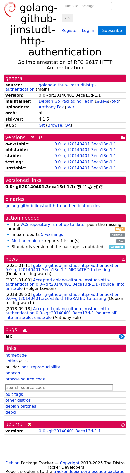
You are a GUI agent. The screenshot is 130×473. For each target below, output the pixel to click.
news (11, 259)
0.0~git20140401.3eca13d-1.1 (85, 144)
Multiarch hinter (28, 240)
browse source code (25, 379)
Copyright (69, 463)
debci (10, 412)
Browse (55, 125)
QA (68, 125)
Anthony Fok (51, 107)
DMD (115, 101)
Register (70, 30)
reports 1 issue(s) (65, 241)
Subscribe (112, 30)
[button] (8, 224)
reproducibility (45, 367)
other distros (18, 400)
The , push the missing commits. (65, 227)
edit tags (14, 394)
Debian (12, 463)
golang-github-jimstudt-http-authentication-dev (53, 205)
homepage (16, 355)
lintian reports (65, 235)
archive (102, 101)
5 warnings (52, 234)
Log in (88, 30)
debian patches (20, 406)
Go (67, 18)
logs (24, 367)
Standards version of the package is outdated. (65, 247)
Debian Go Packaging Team (66, 101)
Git (42, 125)
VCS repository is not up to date (52, 224)
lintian (11, 361)
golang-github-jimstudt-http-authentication (50, 87)
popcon (12, 373)
